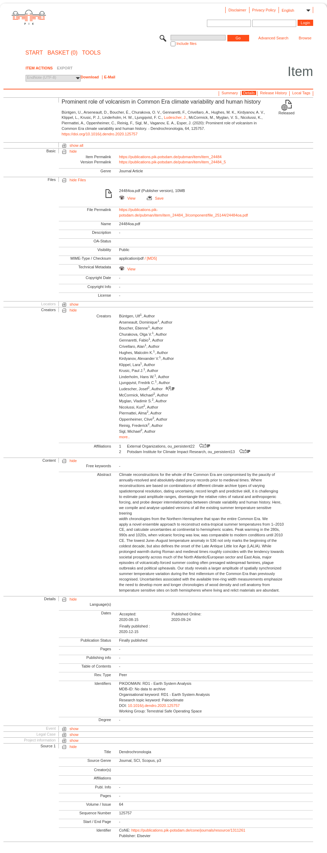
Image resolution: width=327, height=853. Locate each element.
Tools (91, 53)
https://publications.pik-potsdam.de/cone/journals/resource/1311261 (188, 830)
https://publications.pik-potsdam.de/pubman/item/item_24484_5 (172, 162)
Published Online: (186, 614)
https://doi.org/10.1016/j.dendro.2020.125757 (100, 134)
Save (155, 198)
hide (73, 151)
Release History (273, 93)
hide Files (78, 180)
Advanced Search (273, 38)
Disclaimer (237, 10)
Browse (305, 38)
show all (76, 145)
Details (249, 93)
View (127, 198)
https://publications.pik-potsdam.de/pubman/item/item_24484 (170, 157)
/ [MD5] (150, 258)
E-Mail (109, 77)
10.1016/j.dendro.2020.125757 (154, 705)
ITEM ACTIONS (39, 68)
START (34, 53)
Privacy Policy (264, 10)
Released (286, 113)
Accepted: (127, 614)
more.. (124, 437)
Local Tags (301, 93)
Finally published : (134, 626)
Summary (229, 93)
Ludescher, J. (175, 117)
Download (90, 77)
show (74, 304)
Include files (186, 43)
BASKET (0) (62, 53)
